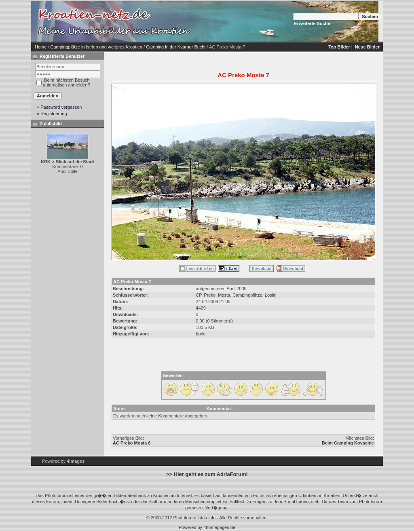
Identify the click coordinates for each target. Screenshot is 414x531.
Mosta (224, 295)
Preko (209, 295)
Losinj (271, 295)
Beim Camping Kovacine (348, 442)
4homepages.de (219, 527)
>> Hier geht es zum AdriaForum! (207, 474)
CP (198, 295)
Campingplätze (247, 295)
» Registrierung (52, 113)
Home (40, 46)
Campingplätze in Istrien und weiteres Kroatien (96, 46)
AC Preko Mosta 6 (132, 442)
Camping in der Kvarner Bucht (175, 46)
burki (200, 333)
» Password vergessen (59, 107)
